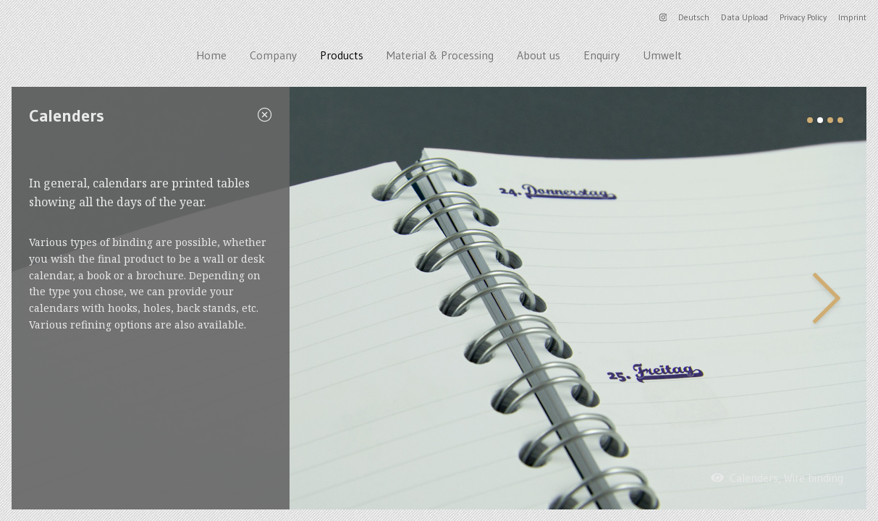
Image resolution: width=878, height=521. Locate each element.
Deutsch (693, 17)
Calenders (754, 477)
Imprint (852, 17)
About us (538, 55)
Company (273, 55)
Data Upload (744, 17)
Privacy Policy (803, 17)
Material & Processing (440, 55)
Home (211, 55)
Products (341, 55)
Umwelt (662, 55)
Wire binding (813, 477)
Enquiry (601, 55)
